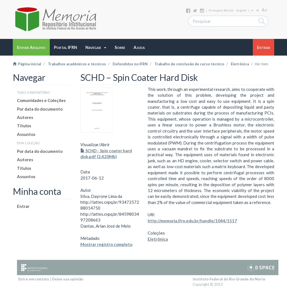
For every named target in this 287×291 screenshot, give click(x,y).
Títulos (24, 125)
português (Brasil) (221, 10)
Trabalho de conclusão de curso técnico (189, 64)
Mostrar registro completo (106, 244)
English (241, 10)
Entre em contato (33, 279)
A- (252, 10)
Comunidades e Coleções (41, 100)
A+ (264, 9)
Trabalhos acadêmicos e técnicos (77, 64)
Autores (25, 117)
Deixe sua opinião (67, 279)
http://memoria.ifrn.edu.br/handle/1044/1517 (192, 220)
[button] (95, 47)
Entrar (23, 206)
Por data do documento (40, 108)
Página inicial (27, 64)
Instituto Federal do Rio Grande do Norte (229, 279)
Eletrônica (240, 64)
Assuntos (26, 134)
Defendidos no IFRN (130, 64)
